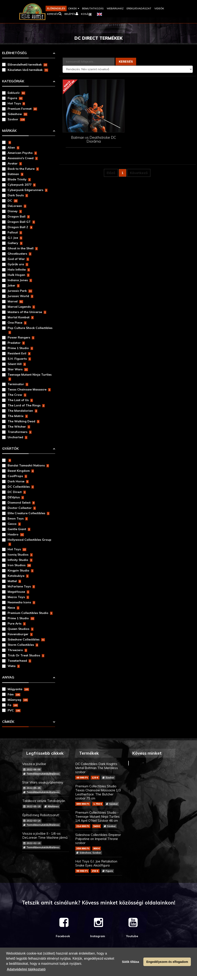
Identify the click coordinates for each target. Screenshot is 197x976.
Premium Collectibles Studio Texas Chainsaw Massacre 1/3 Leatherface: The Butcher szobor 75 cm (98, 795)
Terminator (18, 384)
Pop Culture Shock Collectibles (30, 330)
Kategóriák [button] (13, 81)
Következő (139, 173)
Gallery (15, 243)
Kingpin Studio (21, 570)
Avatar (15, 163)
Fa (13, 705)
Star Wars (18, 369)
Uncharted (17, 437)
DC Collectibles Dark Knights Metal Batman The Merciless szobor (98, 770)
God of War (18, 259)
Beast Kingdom (21, 471)
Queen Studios (21, 629)
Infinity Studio (20, 560)
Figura (15, 98)
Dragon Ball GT (21, 222)
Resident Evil (19, 353)
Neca (13, 607)
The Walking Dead (23, 421)
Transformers (20, 432)
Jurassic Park (20, 291)
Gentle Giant (19, 529)
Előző (111, 173)
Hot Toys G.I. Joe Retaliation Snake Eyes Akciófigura (98, 866)
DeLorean (17, 206)
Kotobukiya (18, 576)
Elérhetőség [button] (14, 53)
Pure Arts (17, 623)
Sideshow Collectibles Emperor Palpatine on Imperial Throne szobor (98, 844)
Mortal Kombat (21, 317)
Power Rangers (21, 337)
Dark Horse (18, 481)
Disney (15, 211)
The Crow (17, 395)
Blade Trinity (19, 179)
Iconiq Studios (20, 554)
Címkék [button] (8, 721)
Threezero (17, 650)
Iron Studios (19, 565)
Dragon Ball (19, 216)
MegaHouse (18, 592)
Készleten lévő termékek (28, 70)
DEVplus (16, 497)
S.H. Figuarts (19, 359)
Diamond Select (21, 502)
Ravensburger (20, 634)
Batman (15, 174)
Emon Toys (18, 518)
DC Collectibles (21, 487)
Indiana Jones (20, 280)
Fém (14, 694)
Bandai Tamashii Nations (28, 465)
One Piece (17, 322)
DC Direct (17, 492)
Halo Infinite (19, 269)
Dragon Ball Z (20, 227)
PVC (14, 710)
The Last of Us (20, 400)
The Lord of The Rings (26, 405)
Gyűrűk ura (18, 264)
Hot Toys (16, 103)
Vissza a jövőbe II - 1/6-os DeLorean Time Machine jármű (45, 840)
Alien (13, 147)
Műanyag (18, 700)
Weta (14, 666)
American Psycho (22, 153)
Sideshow (17, 114)
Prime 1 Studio (20, 348)
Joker (14, 285)
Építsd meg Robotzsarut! (45, 820)
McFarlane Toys (21, 586)
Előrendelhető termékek (27, 64)
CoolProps (17, 476)
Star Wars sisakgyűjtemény (45, 787)
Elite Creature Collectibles (28, 513)
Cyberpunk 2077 (22, 185)
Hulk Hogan (18, 275)
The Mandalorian (22, 411)
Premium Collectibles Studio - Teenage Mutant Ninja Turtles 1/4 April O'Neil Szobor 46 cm (98, 819)
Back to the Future (23, 169)
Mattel (14, 581)
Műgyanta (18, 689)
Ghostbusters (19, 254)
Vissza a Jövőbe (45, 769)
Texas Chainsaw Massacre (29, 389)
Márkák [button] (9, 130)
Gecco (14, 524)
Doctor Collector (22, 508)
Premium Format (22, 109)
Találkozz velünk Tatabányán (45, 803)
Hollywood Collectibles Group (29, 542)
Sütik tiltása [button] (130, 961)
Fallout (15, 232)
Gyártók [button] (10, 448)
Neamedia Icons (21, 602)
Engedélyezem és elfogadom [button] (167, 961)
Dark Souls (18, 195)
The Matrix (18, 416)
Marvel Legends (21, 307)
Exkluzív (16, 93)
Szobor (16, 119)
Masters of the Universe (27, 312)
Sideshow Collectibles (26, 639)
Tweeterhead (19, 661)
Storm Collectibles (23, 645)
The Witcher (19, 426)
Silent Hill (17, 364)
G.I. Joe (15, 238)
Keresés (126, 61)
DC (13, 200)
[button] (74, 8)
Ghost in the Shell (23, 248)
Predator (16, 343)
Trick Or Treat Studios (26, 655)
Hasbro (16, 534)
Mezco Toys (18, 597)
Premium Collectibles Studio (30, 613)
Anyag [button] (8, 677)
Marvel (15, 301)
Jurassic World (20, 296)
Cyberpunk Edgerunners (28, 190)
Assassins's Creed (23, 158)
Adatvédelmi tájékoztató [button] (26, 969)
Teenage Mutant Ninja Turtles (30, 377)
